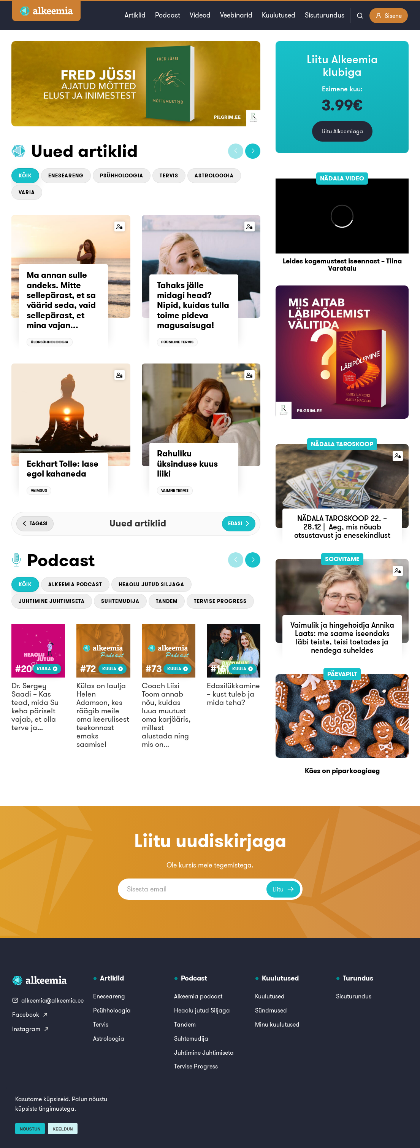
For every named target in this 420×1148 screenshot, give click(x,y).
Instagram (30, 1029)
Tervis (169, 175)
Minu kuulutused (277, 1024)
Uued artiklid (84, 151)
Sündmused (271, 1010)
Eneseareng (66, 175)
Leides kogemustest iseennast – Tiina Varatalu (342, 265)
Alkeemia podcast (75, 584)
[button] (235, 151)
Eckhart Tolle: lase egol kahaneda (62, 468)
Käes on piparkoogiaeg (342, 770)
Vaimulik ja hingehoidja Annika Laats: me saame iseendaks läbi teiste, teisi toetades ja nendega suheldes (342, 637)
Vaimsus (39, 490)
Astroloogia (214, 175)
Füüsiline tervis (177, 342)
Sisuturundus (324, 15)
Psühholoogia (121, 175)
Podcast (167, 15)
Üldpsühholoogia (49, 342)
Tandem (167, 601)
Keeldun (62, 1129)
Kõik (25, 175)
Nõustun (30, 1129)
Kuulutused (278, 15)
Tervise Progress (220, 601)
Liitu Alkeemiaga (342, 131)
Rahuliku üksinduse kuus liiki (187, 463)
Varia (27, 192)
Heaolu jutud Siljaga (151, 584)
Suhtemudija (120, 601)
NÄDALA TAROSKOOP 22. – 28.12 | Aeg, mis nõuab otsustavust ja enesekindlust (342, 526)
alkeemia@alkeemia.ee (48, 1000)
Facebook (30, 1014)
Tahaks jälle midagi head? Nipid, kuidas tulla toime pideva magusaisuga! (193, 305)
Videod (200, 15)
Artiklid (135, 15)
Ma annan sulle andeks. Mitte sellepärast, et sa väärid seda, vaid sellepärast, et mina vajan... (61, 299)
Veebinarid (236, 15)
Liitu (283, 889)
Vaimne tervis (175, 490)
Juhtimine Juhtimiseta (52, 601)
